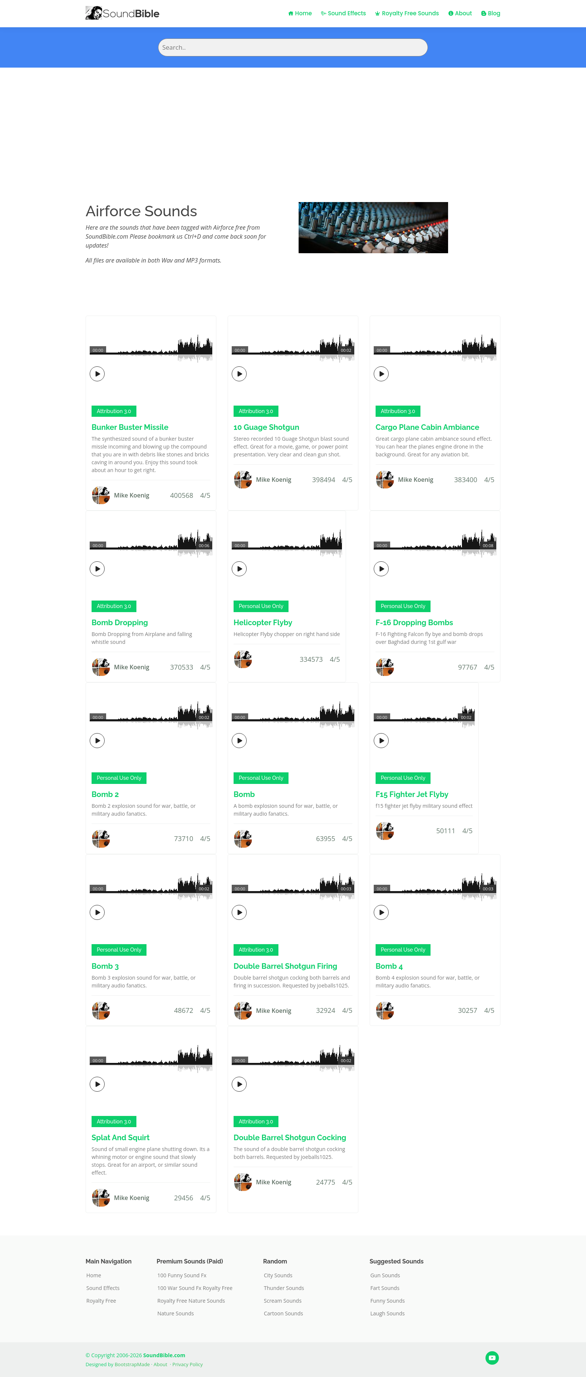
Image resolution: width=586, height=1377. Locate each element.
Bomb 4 (389, 966)
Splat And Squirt (121, 1137)
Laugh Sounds (387, 1313)
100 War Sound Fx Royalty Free (194, 1288)
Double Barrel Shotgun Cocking (290, 1137)
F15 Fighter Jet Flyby (412, 794)
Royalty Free (101, 1300)
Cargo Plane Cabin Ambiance (427, 427)
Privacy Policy (187, 1364)
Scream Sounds (283, 1300)
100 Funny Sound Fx (181, 1275)
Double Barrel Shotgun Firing (285, 966)
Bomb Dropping (120, 622)
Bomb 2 (105, 794)
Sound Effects (343, 13)
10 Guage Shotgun (266, 427)
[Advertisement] (293, 123)
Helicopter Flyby (263, 622)
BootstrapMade (132, 1364)
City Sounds (278, 1275)
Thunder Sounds (284, 1288)
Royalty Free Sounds (407, 13)
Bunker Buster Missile (130, 427)
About (460, 13)
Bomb (244, 794)
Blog (490, 13)
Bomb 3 (105, 966)
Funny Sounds (387, 1300)
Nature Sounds (175, 1313)
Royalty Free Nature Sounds (191, 1300)
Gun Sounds (385, 1275)
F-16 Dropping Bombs (414, 622)
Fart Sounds (385, 1288)
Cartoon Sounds (283, 1313)
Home (300, 13)
